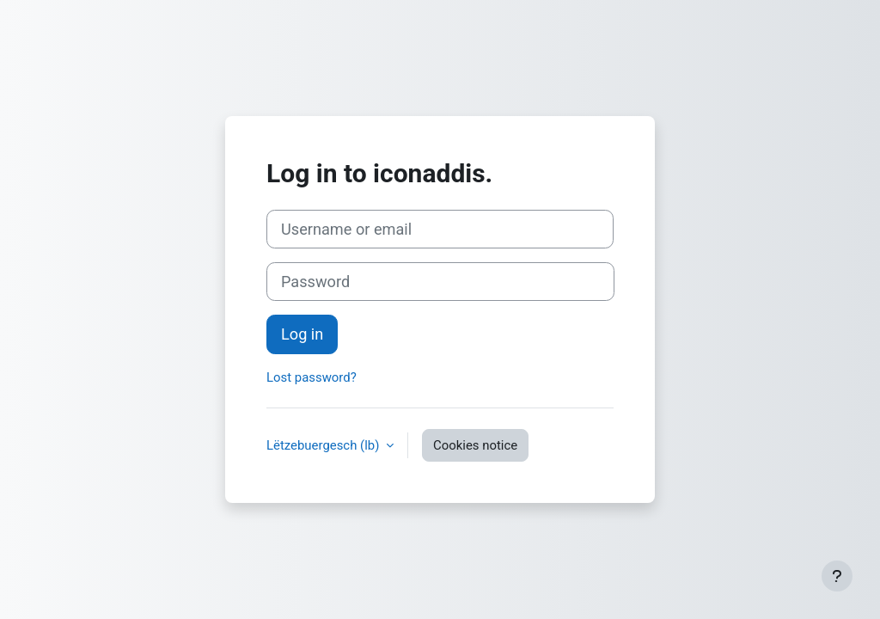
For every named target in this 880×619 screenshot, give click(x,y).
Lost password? (311, 377)
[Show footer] (837, 576)
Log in (302, 334)
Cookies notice (475, 445)
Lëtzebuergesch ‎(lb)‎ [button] (324, 445)
